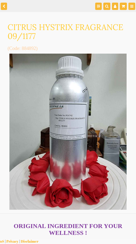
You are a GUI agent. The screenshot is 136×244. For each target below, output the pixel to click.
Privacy (13, 241)
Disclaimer (29, 241)
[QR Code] (98, 6)
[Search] (106, 6)
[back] (4, 6)
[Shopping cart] (123, 6)
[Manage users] (115, 6)
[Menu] (131, 6)
